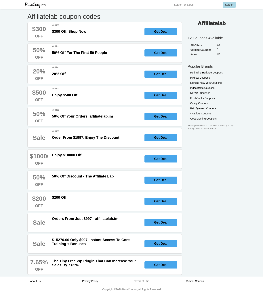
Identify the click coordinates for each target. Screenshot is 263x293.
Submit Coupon (195, 281)
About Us (35, 281)
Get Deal (160, 31)
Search (229, 4)
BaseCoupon (35, 4)
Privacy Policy (90, 281)
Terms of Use (141, 281)
